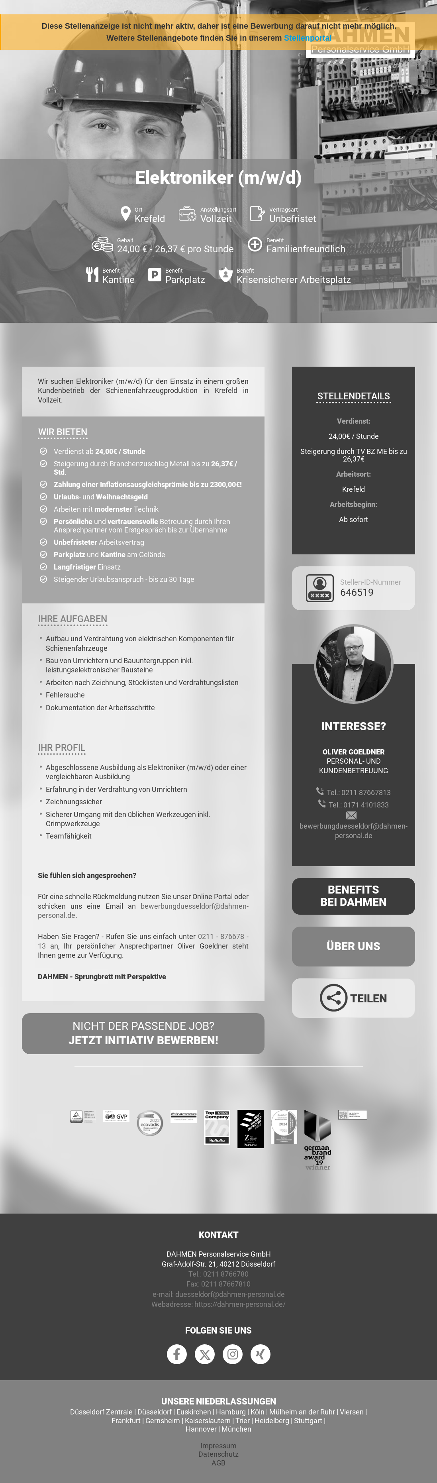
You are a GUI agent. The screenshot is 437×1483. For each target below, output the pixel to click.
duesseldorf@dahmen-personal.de (230, 1294)
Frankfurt (126, 1420)
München (236, 1429)
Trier (242, 1420)
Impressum (218, 1446)
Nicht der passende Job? (143, 1033)
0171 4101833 (366, 805)
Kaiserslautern (208, 1420)
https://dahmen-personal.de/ (240, 1304)
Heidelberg (272, 1420)
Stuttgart (308, 1420)
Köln (258, 1412)
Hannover (201, 1429)
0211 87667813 (366, 792)
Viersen (352, 1412)
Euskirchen (193, 1412)
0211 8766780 (226, 1274)
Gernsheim (162, 1420)
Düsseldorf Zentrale (101, 1412)
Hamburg (231, 1412)
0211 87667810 (226, 1284)
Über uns (353, 946)
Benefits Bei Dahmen (353, 896)
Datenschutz (218, 1454)
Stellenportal (308, 37)
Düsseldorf (154, 1412)
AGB (218, 1463)
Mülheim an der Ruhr (302, 1412)
